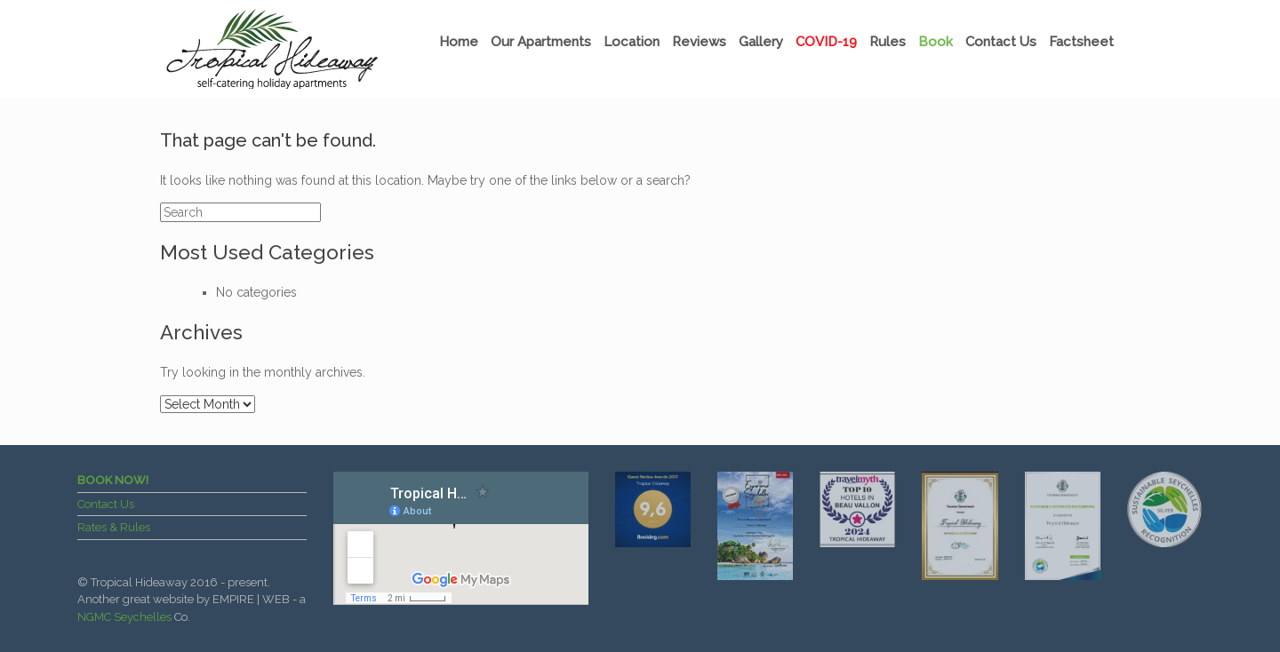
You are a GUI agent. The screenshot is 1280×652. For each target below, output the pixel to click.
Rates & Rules (113, 527)
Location (632, 42)
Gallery (761, 42)
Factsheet (1081, 42)
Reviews (699, 42)
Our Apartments (541, 42)
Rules (887, 42)
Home (458, 42)
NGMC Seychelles (124, 617)
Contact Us (1000, 42)
